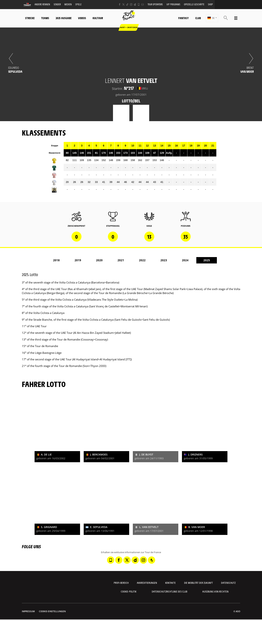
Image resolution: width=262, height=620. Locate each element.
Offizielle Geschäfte (194, 4)
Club (198, 18)
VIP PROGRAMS (173, 4)
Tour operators (155, 4)
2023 (163, 260)
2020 (99, 260)
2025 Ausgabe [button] (64, 18)
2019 (78, 260)
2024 (185, 260)
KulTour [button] (98, 18)
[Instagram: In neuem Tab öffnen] (131, 4)
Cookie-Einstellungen (52, 611)
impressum (28, 611)
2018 (56, 260)
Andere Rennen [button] (42, 4)
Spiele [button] (78, 4)
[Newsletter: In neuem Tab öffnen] (142, 4)
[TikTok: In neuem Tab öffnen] (127, 4)
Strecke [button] (30, 18)
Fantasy (183, 18)
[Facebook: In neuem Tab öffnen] (120, 4)
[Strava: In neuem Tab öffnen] (151, 560)
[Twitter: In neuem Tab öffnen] (123, 4)
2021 (121, 260)
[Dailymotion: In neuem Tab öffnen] (135, 4)
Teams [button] (45, 18)
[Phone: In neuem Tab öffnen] (139, 4)
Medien (68, 4)
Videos (82, 18)
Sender (57, 4)
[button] (212, 18)
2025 (206, 260)
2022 (142, 260)
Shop (210, 4)
